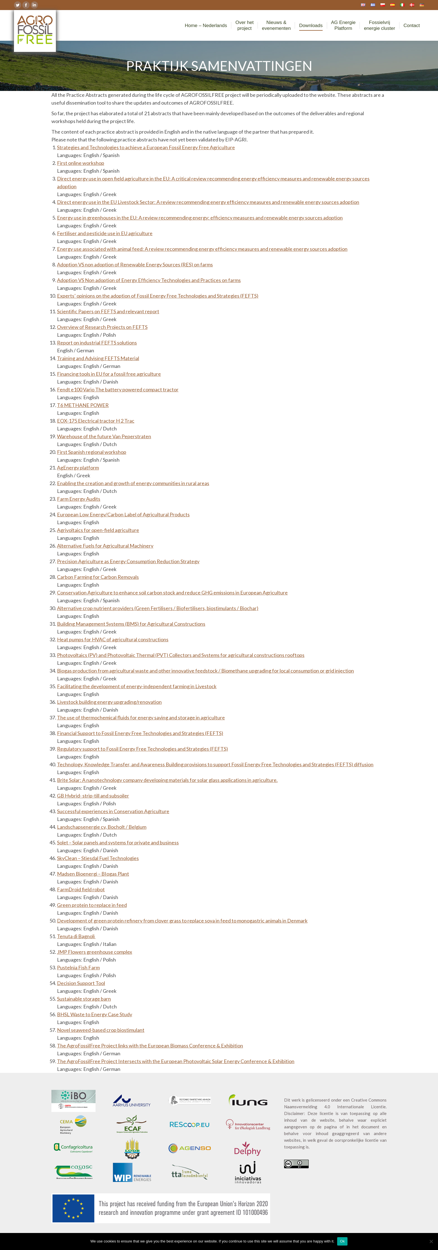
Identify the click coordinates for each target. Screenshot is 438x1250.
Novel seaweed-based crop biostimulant (100, 1030)
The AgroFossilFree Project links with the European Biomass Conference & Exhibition (150, 1045)
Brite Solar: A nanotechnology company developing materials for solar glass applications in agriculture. (167, 780)
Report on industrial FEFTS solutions (97, 342)
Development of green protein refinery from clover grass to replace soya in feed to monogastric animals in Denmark (182, 920)
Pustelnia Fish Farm (78, 967)
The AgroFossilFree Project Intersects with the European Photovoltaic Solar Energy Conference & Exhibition (175, 1061)
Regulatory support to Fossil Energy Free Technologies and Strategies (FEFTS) (142, 749)
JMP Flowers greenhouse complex (94, 952)
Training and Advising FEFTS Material (98, 358)
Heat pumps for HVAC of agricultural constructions (112, 639)
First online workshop (80, 163)
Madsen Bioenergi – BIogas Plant (93, 874)
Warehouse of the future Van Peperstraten (104, 436)
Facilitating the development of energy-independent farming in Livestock (136, 686)
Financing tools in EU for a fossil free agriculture (109, 374)
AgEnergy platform (78, 467)
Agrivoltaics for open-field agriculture (98, 530)
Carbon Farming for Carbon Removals (98, 577)
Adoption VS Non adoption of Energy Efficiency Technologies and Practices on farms (149, 280)
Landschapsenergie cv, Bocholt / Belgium (101, 827)
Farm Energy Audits (78, 499)
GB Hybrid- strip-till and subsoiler (93, 796)
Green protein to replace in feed (92, 905)
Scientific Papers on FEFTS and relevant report (108, 311)
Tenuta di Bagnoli (76, 936)
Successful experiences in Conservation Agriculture (113, 811)
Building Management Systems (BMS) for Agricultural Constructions (131, 624)
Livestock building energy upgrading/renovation (109, 702)
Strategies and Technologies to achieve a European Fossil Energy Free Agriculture (146, 147)
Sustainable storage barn (84, 999)
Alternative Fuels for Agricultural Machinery (105, 546)
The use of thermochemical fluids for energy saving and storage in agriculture (141, 717)
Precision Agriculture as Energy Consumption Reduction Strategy (128, 561)
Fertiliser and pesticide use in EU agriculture (105, 233)
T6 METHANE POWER (83, 405)
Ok (342, 1241)
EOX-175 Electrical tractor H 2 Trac (95, 421)
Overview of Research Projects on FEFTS (102, 327)
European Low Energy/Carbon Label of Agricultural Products (123, 514)
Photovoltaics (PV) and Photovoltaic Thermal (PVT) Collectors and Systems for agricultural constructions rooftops (180, 655)
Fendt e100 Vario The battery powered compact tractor (117, 389)
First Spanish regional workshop (91, 452)
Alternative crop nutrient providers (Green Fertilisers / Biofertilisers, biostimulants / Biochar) (157, 608)
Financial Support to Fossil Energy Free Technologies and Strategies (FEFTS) (140, 733)
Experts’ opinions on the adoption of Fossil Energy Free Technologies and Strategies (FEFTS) (157, 296)
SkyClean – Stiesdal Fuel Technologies (98, 858)
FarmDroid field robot (81, 889)
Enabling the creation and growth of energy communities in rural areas (133, 483)
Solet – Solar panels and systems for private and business (118, 842)
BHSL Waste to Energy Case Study (94, 1014)
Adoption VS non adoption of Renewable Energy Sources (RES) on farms (135, 264)
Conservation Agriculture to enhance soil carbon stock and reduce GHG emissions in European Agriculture (172, 592)
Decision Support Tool (81, 983)
